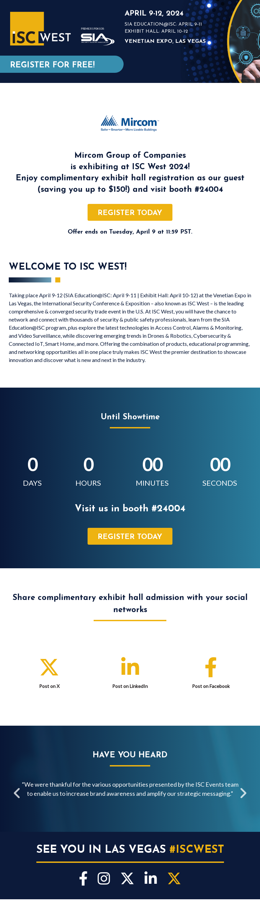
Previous (17, 794)
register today (130, 213)
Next (243, 794)
